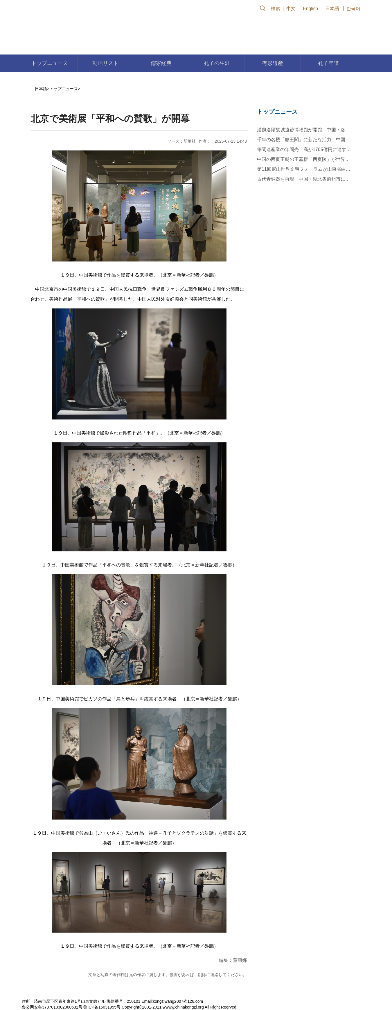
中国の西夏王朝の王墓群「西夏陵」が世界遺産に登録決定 (304, 159)
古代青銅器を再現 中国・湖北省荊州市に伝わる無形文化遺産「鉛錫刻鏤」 (304, 179)
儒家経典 (161, 63)
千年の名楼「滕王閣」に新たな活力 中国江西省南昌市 (304, 139)
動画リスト (105, 63)
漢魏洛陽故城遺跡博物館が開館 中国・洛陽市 (304, 129)
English (310, 8)
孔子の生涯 (217, 63)
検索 (275, 8)
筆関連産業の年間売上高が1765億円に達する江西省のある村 (304, 149)
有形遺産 (272, 63)
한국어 (353, 8)
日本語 (332, 8)
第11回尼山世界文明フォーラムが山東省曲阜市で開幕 (304, 169)
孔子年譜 (328, 63)
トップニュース (49, 63)
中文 (291, 8)
